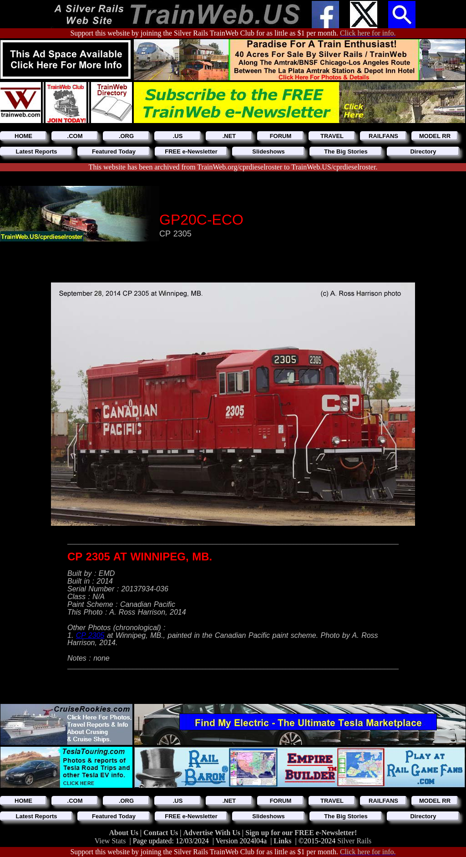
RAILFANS (383, 136)
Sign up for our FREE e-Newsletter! (301, 832)
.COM (75, 136)
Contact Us (161, 832)
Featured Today (114, 151)
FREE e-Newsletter (191, 151)
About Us (124, 832)
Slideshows (268, 151)
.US (178, 136)
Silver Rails (354, 841)
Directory (423, 151)
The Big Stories (345, 151)
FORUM (281, 136)
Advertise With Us (212, 832)
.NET (229, 136)
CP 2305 (90, 635)
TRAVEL (332, 136)
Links (282, 841)
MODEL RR (435, 136)
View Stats (110, 841)
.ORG (126, 136)
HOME (23, 136)
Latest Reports (36, 151)
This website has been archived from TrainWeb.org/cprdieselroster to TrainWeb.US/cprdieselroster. (233, 167)
